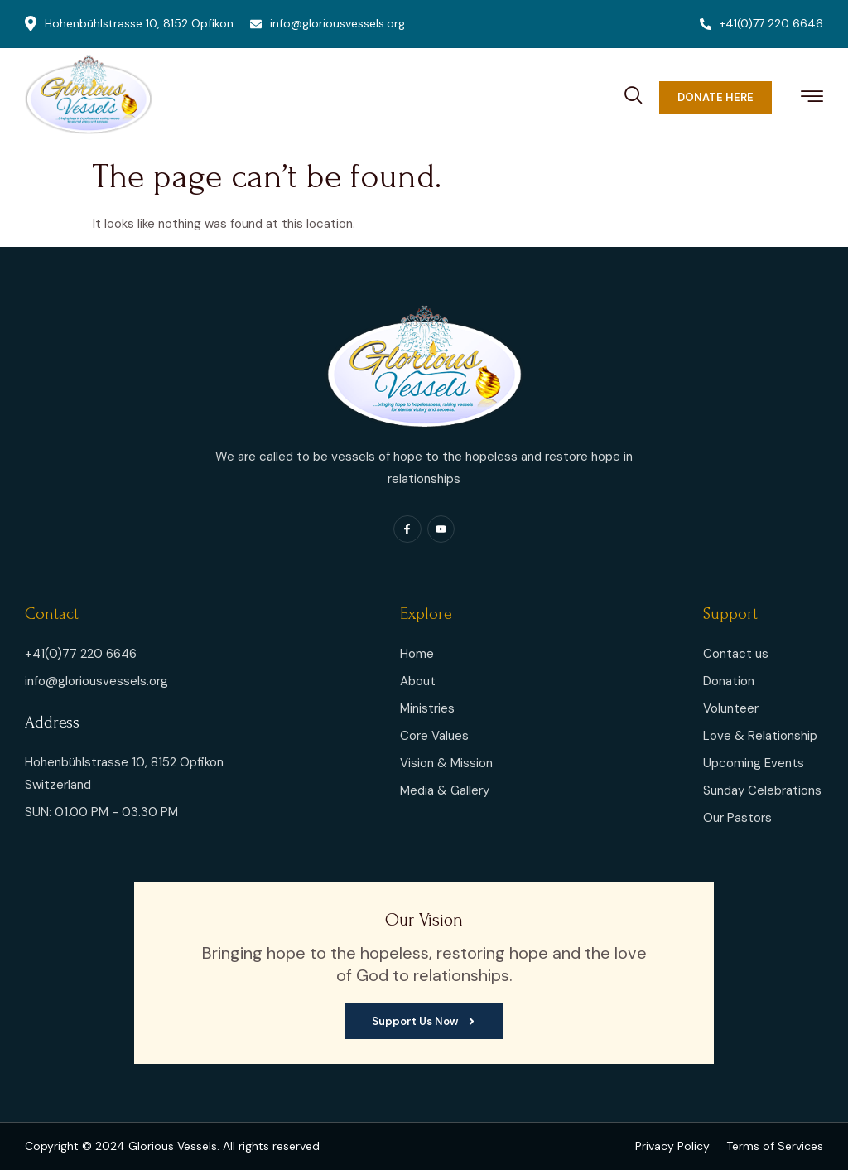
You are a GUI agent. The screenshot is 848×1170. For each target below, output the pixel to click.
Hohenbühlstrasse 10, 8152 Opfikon (129, 23)
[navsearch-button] (633, 93)
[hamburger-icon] (812, 99)
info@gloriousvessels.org (327, 23)
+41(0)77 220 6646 (761, 23)
